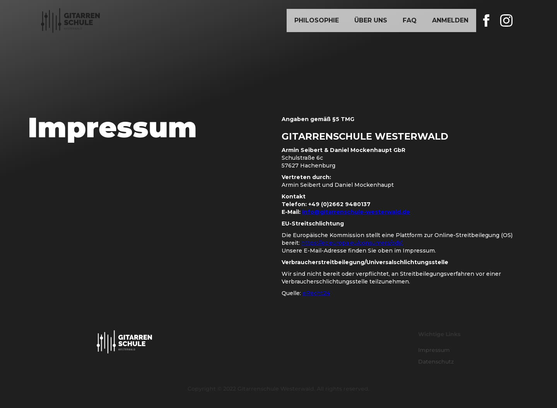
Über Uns (370, 20)
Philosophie (316, 20)
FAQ (410, 20)
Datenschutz (436, 361)
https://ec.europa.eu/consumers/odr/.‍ (352, 242)
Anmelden (450, 20)
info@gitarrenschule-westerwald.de (356, 211)
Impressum (434, 350)
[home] (70, 20)
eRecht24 (316, 293)
